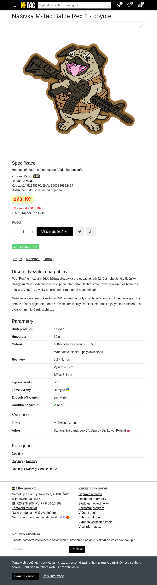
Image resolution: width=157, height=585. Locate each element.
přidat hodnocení (69, 169)
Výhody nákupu (89, 517)
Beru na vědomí (25, 576)
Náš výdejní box (45, 512)
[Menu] (15, 5)
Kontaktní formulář (24, 508)
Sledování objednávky (93, 503)
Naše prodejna (22, 512)
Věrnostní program (91, 508)
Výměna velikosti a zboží (95, 522)
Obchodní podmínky (92, 498)
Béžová (27, 181)
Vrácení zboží (87, 512)
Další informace (53, 576)
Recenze (33, 259)
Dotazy (49, 259)
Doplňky (17, 453)
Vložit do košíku (54, 231)
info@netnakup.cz (27, 498)
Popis (17, 259)
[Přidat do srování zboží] (91, 231)
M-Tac (28, 176)
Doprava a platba (90, 494)
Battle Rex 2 (48, 469)
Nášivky (31, 461)
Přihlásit (77, 549)
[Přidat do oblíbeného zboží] (79, 231)
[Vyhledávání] (70, 5)
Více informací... (89, 526)
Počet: (17, 222)
